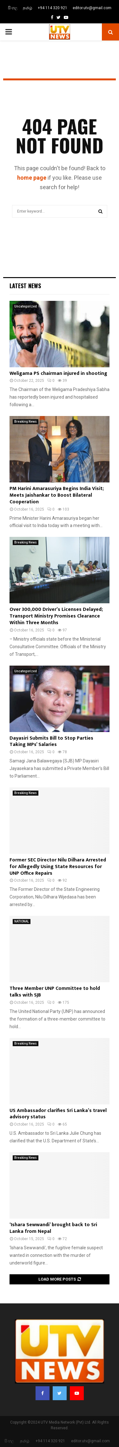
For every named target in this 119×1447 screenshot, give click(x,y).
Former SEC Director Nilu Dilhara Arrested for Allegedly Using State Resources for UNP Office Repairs (58, 867)
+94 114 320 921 (52, 8)
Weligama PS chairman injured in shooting (58, 373)
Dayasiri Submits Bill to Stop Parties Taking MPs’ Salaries (51, 741)
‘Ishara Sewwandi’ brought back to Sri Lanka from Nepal (53, 1228)
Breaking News (25, 421)
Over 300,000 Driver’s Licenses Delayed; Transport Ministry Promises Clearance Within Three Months (56, 616)
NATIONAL (21, 921)
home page (31, 177)
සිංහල (12, 8)
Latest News (25, 286)
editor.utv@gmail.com (92, 8)
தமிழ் (27, 8)
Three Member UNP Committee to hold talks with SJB (55, 991)
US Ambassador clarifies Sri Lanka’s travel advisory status (58, 1113)
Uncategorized (25, 306)
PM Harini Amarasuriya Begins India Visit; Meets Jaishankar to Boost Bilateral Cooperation (57, 495)
